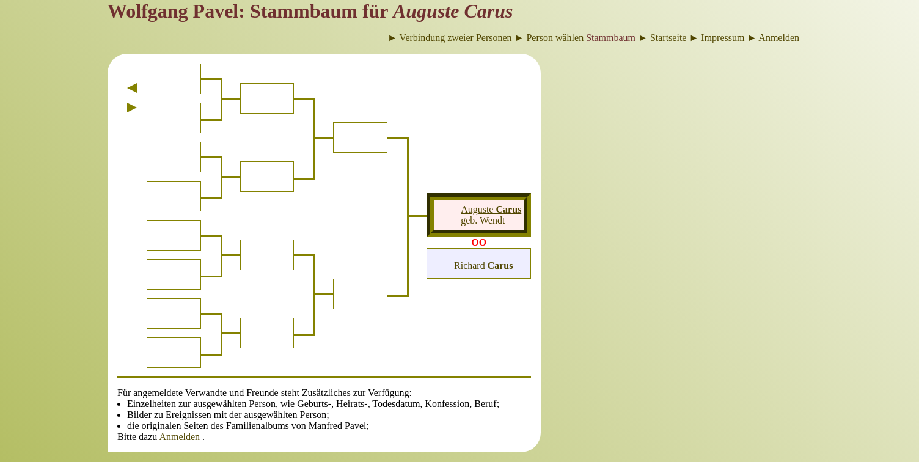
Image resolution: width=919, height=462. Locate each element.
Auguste (491, 209)
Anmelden (179, 436)
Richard (483, 265)
